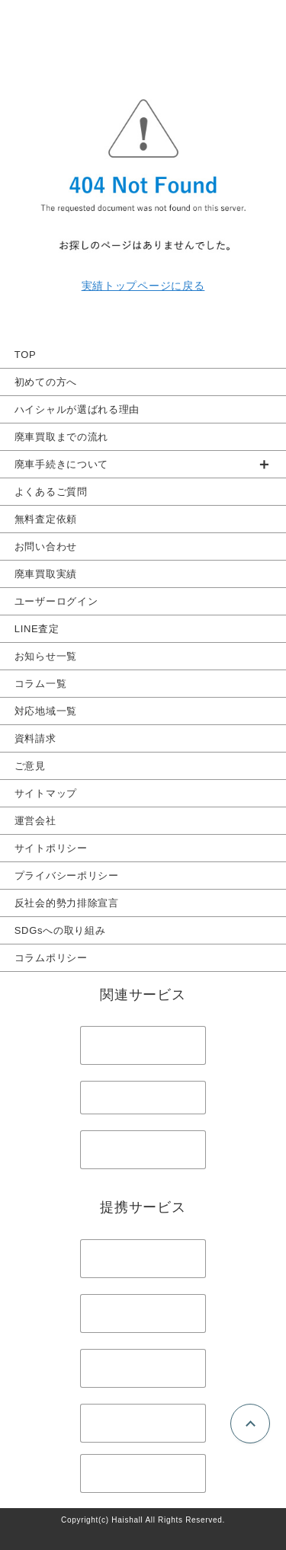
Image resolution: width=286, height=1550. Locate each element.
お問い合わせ (45, 546)
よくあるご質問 (51, 491)
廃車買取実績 (45, 574)
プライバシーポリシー (66, 875)
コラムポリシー (51, 958)
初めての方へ (45, 382)
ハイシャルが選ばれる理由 (77, 409)
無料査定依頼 (45, 519)
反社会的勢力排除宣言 (66, 903)
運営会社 (35, 820)
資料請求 (35, 738)
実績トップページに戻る (143, 286)
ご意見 (30, 766)
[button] (143, 464)
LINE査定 (36, 628)
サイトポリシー (51, 848)
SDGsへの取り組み (60, 930)
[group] (143, 464)
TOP (25, 354)
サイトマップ (45, 793)
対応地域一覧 (45, 711)
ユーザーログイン (56, 601)
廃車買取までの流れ (61, 437)
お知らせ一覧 (45, 656)
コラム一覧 (40, 683)
